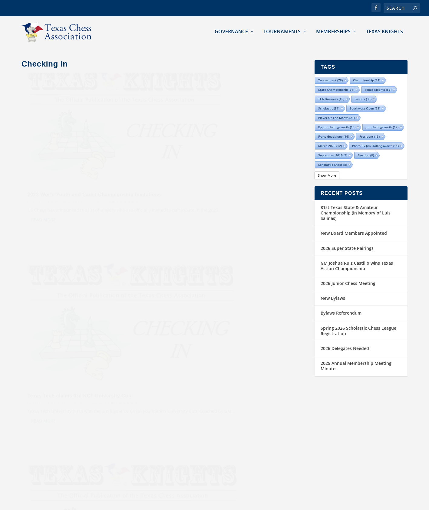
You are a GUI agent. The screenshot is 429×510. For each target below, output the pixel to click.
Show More (327, 167)
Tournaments (282, 30)
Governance (231, 30)
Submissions (329, 436)
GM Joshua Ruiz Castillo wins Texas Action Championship (357, 257)
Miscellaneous (93, 170)
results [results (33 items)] (363, 91)
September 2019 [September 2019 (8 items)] (332, 147)
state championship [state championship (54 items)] (336, 82)
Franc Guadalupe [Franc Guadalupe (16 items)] (333, 128)
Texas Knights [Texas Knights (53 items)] (378, 82)
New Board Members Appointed (354, 225)
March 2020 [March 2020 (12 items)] (330, 138)
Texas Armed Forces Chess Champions (257, 466)
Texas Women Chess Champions (251, 450)
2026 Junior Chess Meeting (348, 276)
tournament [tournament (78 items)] (330, 72)
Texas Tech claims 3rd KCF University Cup (226, 157)
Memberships (333, 30)
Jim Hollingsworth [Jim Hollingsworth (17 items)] (382, 119)
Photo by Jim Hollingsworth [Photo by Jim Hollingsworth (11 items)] (375, 138)
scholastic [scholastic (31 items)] (328, 100)
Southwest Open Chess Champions (254, 436)
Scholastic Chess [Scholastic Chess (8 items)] (332, 157)
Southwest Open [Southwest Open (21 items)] (365, 100)
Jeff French (41, 170)
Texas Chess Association (60, 503)
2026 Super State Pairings (347, 240)
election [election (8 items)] (366, 147)
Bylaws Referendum (341, 305)
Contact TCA (329, 421)
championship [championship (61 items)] (366, 72)
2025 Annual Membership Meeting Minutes (356, 358)
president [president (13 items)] (369, 128)
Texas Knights (384, 30)
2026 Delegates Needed (345, 340)
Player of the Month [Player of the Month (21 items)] (336, 110)
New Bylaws (333, 290)
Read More (43, 195)
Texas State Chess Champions (249, 421)
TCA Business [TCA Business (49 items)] (331, 91)
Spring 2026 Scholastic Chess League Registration (358, 323)
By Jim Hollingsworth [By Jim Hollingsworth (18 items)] (336, 119)
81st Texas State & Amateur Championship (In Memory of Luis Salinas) (356, 205)
